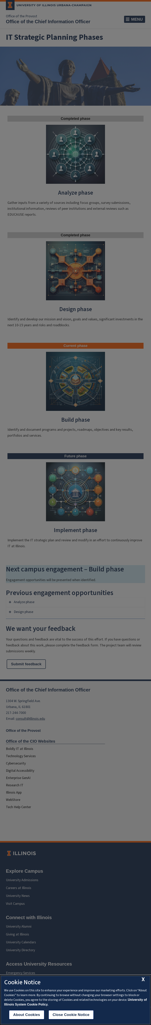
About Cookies (26, 1015)
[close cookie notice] (143, 979)
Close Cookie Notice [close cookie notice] (71, 1015)
